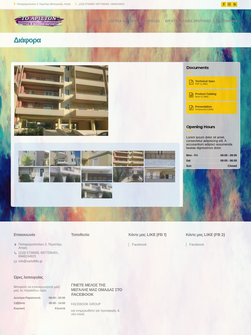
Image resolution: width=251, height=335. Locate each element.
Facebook (139, 244)
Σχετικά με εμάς (122, 21)
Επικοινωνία (226, 21)
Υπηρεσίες (151, 21)
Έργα (169, 21)
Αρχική (97, 21)
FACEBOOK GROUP (86, 304)
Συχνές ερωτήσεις (195, 21)
